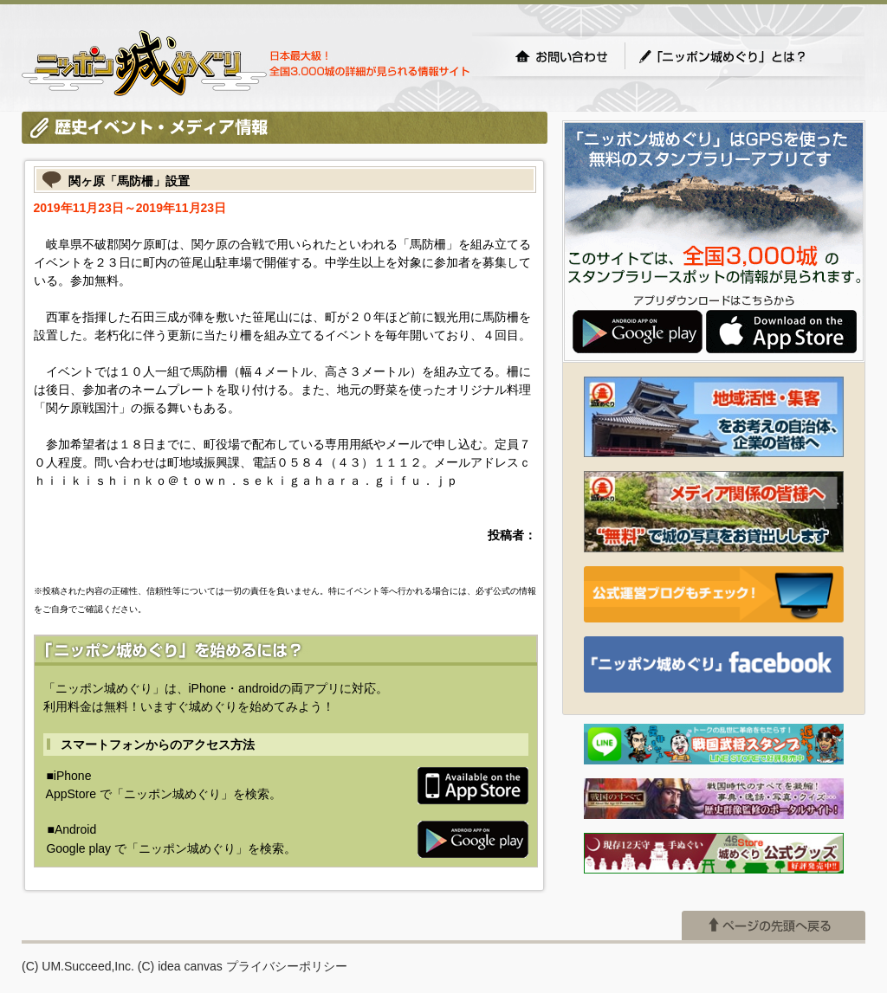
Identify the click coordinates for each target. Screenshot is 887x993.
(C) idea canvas (180, 966)
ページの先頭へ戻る (773, 925)
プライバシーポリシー (286, 966)
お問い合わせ (561, 56)
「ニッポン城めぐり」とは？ (740, 56)
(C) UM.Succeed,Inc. (78, 966)
